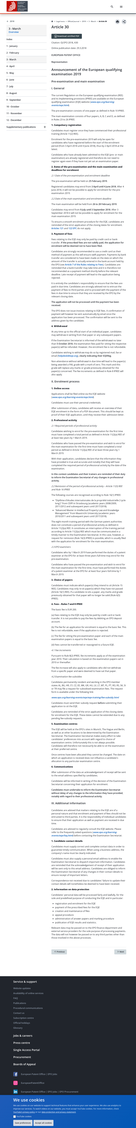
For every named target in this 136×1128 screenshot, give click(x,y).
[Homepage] (52, 21)
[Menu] (122, 6)
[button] (26, 127)
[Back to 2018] (26, 21)
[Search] (112, 6)
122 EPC (73, 228)
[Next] (120, 951)
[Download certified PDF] (66, 36)
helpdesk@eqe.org (68, 355)
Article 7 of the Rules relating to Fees (84, 264)
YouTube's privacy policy (24, 1112)
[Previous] (59, 951)
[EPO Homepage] (17, 6)
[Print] (117, 21)
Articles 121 (57, 228)
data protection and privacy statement (59, 1112)
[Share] (124, 21)
